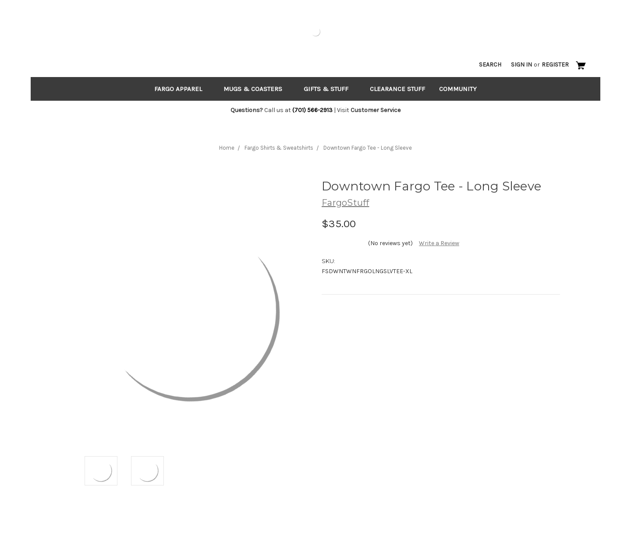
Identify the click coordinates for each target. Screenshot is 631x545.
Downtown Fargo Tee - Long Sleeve (367, 147)
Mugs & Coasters (256, 89)
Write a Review (439, 243)
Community (458, 89)
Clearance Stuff (397, 89)
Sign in (521, 64)
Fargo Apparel (181, 89)
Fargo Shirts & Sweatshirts (279, 147)
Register (555, 64)
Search (490, 64)
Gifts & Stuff (330, 89)
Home (226, 147)
